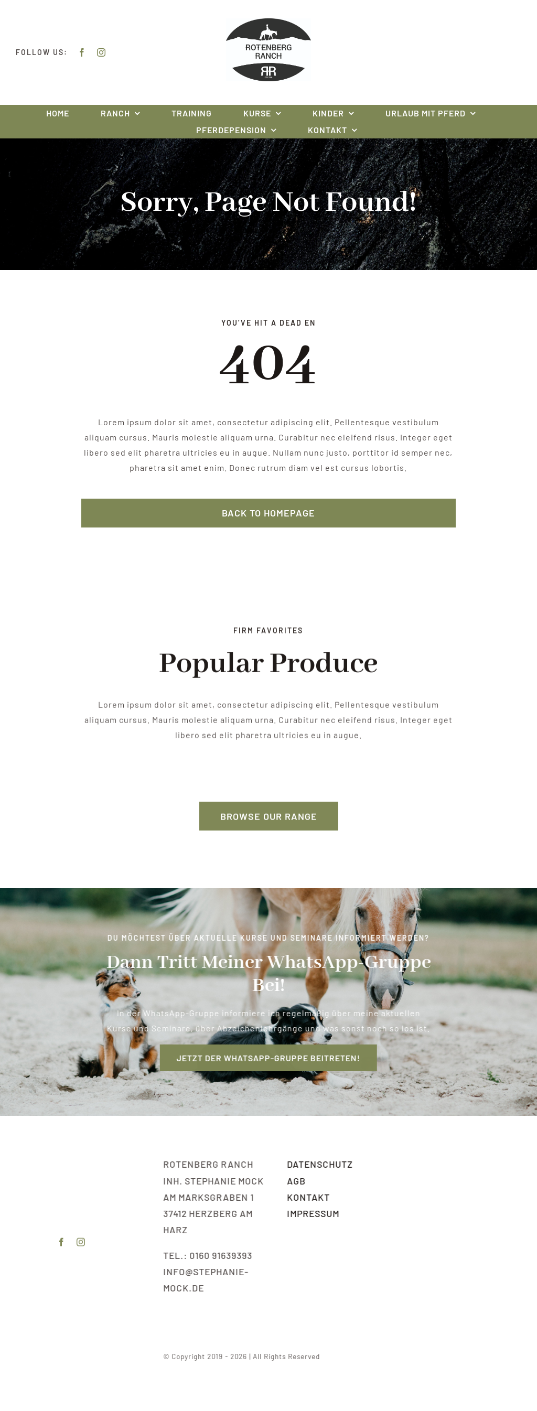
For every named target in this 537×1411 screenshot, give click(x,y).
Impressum (314, 1213)
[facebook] (82, 52)
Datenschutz (321, 1164)
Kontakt (309, 1197)
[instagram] (101, 52)
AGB (297, 1181)
